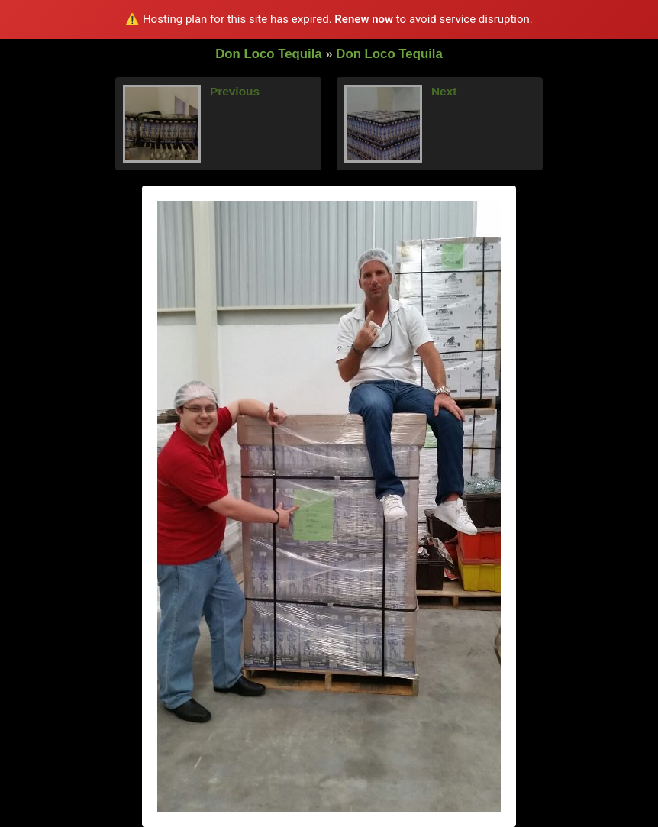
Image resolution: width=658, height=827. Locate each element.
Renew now (363, 19)
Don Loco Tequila (268, 54)
